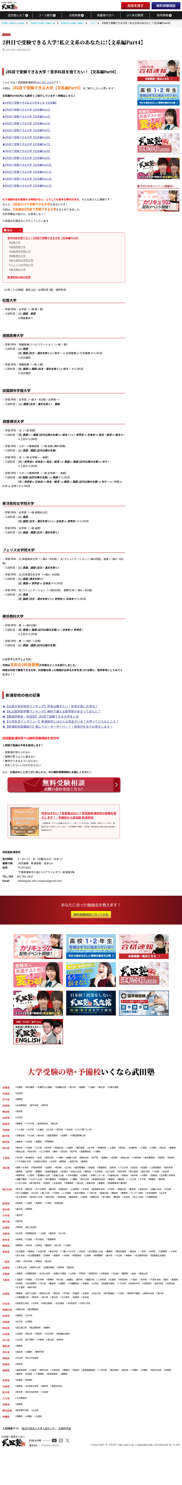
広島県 (6, 1359)
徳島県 (6, 1372)
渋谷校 (43, 1178)
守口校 (65, 1306)
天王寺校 (42, 1301)
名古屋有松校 (23, 1276)
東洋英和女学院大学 (21, 260)
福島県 (6, 1123)
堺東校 (54, 1301)
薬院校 (46, 1402)
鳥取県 (6, 1340)
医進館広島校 (69, 1359)
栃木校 (43, 1136)
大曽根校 (21, 1272)
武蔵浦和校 (115, 1153)
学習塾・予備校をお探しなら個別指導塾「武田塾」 (146, 1476)
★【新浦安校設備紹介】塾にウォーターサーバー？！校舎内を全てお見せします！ (57, 726)
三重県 (6, 1282)
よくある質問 (135, 15)
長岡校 (41, 1216)
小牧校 (33, 1272)
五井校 (79, 1163)
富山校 (20, 1223)
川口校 (41, 1148)
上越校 (30, 1216)
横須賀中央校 (108, 1197)
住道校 (123, 1301)
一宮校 (157, 1267)
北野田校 (21, 1310)
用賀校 (41, 1182)
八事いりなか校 (74, 1267)
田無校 (127, 1178)
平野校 (30, 1301)
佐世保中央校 (34, 1414)
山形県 (6, 1116)
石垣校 (41, 1446)
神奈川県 (7, 1197)
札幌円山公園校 (48, 1084)
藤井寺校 (74, 1310)
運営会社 (44, 1480)
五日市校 (53, 1359)
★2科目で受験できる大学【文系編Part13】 (27, 185)
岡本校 (48, 1320)
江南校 (120, 1272)
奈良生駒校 (51, 1327)
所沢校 (52, 1148)
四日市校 (29, 1282)
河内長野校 (52, 1306)
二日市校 (113, 1397)
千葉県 (6, 1159)
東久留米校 (104, 1186)
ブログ (6, 34)
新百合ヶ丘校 (82, 1206)
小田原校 (82, 1197)
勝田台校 (92, 1159)
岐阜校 (20, 1255)
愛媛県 (6, 1384)
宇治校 (127, 1295)
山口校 (20, 1365)
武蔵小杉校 (22, 1201)
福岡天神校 (22, 1397)
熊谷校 (20, 1148)
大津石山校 (22, 1289)
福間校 (96, 1402)
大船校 (136, 1206)
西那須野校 (57, 1136)
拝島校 (173, 1178)
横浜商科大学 (18, 269)
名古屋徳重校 (60, 1272)
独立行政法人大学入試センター (39, 1458)
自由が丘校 (96, 1174)
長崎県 (6, 1414)
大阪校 (20, 1301)
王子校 (54, 1186)
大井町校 (121, 1174)
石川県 (6, 1229)
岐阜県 (6, 1254)
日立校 (54, 1129)
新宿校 (100, 1170)
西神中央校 (164, 1316)
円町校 (90, 1295)
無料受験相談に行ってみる (91, 911)
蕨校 (81, 1153)
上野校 (67, 1178)
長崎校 (20, 1414)
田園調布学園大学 (20, 251)
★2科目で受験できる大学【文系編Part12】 (27, 179)
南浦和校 (111, 1148)
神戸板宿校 (120, 1316)
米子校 (30, 1340)
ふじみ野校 (70, 1153)
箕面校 (28, 1306)
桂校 (147, 1295)
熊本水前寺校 (34, 1421)
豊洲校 (76, 1186)
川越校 (76, 1148)
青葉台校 (134, 1197)
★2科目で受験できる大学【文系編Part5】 (26, 130)
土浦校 (43, 1129)
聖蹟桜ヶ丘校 (82, 1178)
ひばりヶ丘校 (91, 1182)
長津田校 (111, 1206)
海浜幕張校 (165, 1159)
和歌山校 (21, 1333)
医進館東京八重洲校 (38, 1191)
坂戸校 (102, 1153)
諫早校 (48, 1414)
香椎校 (72, 1397)
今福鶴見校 (100, 1306)
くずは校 (153, 1306)
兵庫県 (6, 1316)
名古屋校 (21, 1267)
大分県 (6, 1427)
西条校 (41, 1359)
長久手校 (45, 1272)
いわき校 (32, 1123)
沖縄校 (30, 1446)
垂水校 (70, 1320)
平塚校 (93, 1197)
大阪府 (6, 1301)
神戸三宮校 (33, 1316)
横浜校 (30, 1197)
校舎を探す (135, 5)
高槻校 (76, 1301)
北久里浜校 (66, 1206)
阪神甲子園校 (147, 1316)
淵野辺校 (148, 1206)
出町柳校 (115, 1295)
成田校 (125, 1159)
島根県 (6, 1346)
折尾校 (57, 1402)
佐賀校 (20, 1408)
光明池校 (47, 1310)
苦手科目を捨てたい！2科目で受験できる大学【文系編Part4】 (43, 238)
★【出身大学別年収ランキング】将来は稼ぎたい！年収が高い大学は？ (50, 706)
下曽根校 (69, 1402)
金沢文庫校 (114, 1201)
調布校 (109, 1174)
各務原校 (56, 1255)
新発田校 (64, 1216)
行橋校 (159, 1397)
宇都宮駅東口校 (85, 1136)
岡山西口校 (22, 1352)
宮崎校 (20, 1433)
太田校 (30, 1142)
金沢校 (20, 1229)
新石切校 (34, 1310)
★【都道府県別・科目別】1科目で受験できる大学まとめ (40, 716)
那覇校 (20, 1446)
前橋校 (41, 1142)
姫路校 (20, 1316)
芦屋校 (83, 1316)
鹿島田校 (124, 1206)
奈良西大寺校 (23, 1327)
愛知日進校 (134, 1267)
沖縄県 (6, 1446)
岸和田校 (135, 1301)
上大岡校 (99, 1201)
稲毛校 (30, 1163)
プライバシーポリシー (64, 1480)
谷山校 (38, 1440)
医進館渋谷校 (161, 1182)
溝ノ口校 (75, 1201)
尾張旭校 (108, 1272)
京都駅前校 (33, 1295)
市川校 (20, 1159)
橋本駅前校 (35, 1333)
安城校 (75, 1272)
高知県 (6, 1391)
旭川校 (79, 1084)
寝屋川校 (98, 1301)
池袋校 (53, 1170)
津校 (18, 1282)
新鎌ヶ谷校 (78, 1159)
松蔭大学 (15, 242)
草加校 (134, 1148)
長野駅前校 (33, 1248)
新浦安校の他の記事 (18, 277)
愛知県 (6, 1267)
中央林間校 (39, 1206)
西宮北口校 (49, 1316)
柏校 (42, 1159)
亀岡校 (138, 1295)
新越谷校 (64, 1148)
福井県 (6, 1235)
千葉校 (65, 1159)
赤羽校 (83, 1174)
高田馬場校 (88, 1170)
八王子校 (136, 1170)
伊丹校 (72, 1316)
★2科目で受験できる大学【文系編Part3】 (26, 123)
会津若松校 (46, 1123)
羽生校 (91, 1153)
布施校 (112, 1306)
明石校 (62, 1316)
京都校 (20, 1295)
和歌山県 (7, 1333)
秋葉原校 (122, 1182)
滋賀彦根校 (53, 1289)
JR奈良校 (79, 1327)
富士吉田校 (33, 1242)
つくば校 (21, 1129)
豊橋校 (121, 1267)
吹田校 (39, 1306)
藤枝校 (52, 1261)
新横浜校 (69, 1197)
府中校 (20, 1182)
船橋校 (115, 1159)
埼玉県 (6, 1148)
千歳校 (101, 1084)
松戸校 (104, 1159)
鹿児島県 (7, 1440)
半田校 (168, 1267)
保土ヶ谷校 (33, 1210)
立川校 (74, 1170)
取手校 (64, 1129)
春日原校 (126, 1397)
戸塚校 (87, 1201)
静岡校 (20, 1261)
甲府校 (20, 1242)
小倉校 (35, 1397)
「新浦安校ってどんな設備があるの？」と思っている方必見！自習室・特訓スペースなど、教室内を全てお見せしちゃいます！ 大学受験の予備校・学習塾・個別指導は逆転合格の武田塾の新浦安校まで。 (79, 825)
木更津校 (151, 1159)
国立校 (154, 1186)
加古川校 (106, 1316)
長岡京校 (102, 1295)
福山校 (30, 1359)
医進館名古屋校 (42, 1276)
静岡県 (6, 1261)
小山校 (33, 1136)
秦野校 (163, 1201)
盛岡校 (20, 1097)
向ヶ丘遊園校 (50, 1201)
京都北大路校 (65, 1295)
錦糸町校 (21, 1174)
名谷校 (104, 1320)
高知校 (20, 1391)
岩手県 (6, 1097)
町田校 (63, 1170)
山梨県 (6, 1242)
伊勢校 (41, 1282)
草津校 (66, 1289)
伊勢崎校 (53, 1142)
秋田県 (6, 1110)
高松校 (20, 1378)
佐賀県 (6, 1408)
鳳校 (18, 1306)
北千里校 (61, 1310)
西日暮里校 (108, 1182)
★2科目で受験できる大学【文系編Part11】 (27, 172)
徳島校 (20, 1372)
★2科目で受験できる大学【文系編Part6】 (26, 137)
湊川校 (20, 1320)
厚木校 (20, 1197)
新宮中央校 (22, 1402)
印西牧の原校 (65, 1163)
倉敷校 (51, 1352)
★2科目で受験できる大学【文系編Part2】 (26, 116)
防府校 (65, 1365)
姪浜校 (138, 1397)
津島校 (165, 1272)
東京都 (6, 1169)
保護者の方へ (105, 15)
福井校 (20, 1235)
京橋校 (86, 1306)
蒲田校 (30, 1186)
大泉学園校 (114, 1178)
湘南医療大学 (18, 247)
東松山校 (42, 1153)
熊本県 (6, 1421)
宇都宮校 (21, 1136)
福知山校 (158, 1295)
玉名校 (48, 1421)
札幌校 (20, 1084)
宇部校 (43, 1365)
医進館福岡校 (97, 1397)
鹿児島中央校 (23, 1440)
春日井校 (58, 1267)
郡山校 (59, 1123)
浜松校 (30, 1261)
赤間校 (35, 1402)
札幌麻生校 (67, 1084)
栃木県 (6, 1135)
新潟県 (6, 1216)
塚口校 (59, 1320)
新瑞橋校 (132, 1272)
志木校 (99, 1148)
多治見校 (42, 1255)
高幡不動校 (75, 1182)
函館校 (90, 1084)
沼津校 (41, 1261)
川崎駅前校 (48, 1210)
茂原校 (20, 1163)
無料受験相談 (166, 5)
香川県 (6, 1378)
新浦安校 (32, 1159)
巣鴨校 (54, 1174)
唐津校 (30, 1408)
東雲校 (20, 1191)
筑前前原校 (83, 1402)
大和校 (122, 1197)
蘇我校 (114, 1163)
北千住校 (134, 1174)
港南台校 (158, 1197)
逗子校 (52, 1206)
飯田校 (57, 1248)
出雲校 (30, 1346)
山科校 (79, 1295)
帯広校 (112, 1084)
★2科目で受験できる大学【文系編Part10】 (27, 165)
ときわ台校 (89, 1186)
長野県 (6, 1248)
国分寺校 (21, 1178)
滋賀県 (6, 1288)
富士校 (62, 1261)
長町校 (48, 1104)
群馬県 (6, 1142)
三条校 (52, 1216)
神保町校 (56, 1178)
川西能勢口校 (34, 1320)
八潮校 (128, 1153)
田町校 (124, 1170)
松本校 (20, 1248)
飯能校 (30, 1153)
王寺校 (38, 1327)
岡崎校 (33, 1267)
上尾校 (123, 1148)
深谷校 (20, 1153)
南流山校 (137, 1159)
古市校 (123, 1306)
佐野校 (70, 1136)
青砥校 (20, 1186)
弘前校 (20, 1091)
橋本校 (146, 1197)
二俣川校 (128, 1201)
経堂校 (117, 1186)
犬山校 (154, 1272)
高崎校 (20, 1142)
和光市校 (56, 1153)
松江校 (20, 1346)
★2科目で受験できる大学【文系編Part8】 (26, 151)
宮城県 (6, 1103)
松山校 (20, 1385)
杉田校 (20, 1210)
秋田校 (20, 1110)
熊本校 (20, 1421)
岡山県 (6, 1352)
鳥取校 (20, 1340)
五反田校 (129, 1186)
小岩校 (33, 1178)
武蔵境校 (142, 1186)
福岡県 (6, 1397)
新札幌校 (32, 1084)
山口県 (6, 1365)
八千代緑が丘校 (46, 1163)
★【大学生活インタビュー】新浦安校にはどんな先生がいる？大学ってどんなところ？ (60, 721)
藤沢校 (57, 1197)
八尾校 (147, 1301)
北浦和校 (146, 1148)
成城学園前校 (69, 1174)
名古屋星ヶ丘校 (105, 1267)
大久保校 (82, 1320)
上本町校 (111, 1301)
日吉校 (35, 1201)
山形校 (20, 1116)
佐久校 (67, 1248)
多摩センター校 (142, 1178)
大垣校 (30, 1255)
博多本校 (47, 1397)
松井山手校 (49, 1295)
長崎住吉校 (62, 1414)
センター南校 (23, 1206)
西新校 (83, 1397)
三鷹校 (134, 1182)
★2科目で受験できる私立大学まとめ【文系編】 (30, 103)
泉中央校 (37, 1104)
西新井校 (166, 1186)
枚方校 (65, 1301)
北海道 (6, 1084)
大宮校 (30, 1148)
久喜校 (158, 1148)
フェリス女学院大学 (21, 265)
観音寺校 (42, 1378)
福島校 (20, 1123)
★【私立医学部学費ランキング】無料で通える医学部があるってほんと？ (51, 711)
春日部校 (88, 1148)
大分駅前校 (22, 1427)
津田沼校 (53, 1159)
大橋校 (149, 1397)
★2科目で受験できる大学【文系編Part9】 (26, 158)
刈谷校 (90, 1267)
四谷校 (148, 1170)
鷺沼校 (172, 1206)
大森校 (30, 1182)
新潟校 (20, 1216)
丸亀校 (30, 1378)
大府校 (96, 1272)
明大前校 (161, 1174)
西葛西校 (113, 1170)
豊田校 (147, 1267)
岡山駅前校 (38, 1352)
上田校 (46, 1248)
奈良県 (6, 1327)
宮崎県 (6, 1433)
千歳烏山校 (160, 1178)
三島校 (73, 1261)
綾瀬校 (65, 1186)
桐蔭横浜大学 (18, 256)
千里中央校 (171, 1301)
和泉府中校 (167, 1306)
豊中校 (86, 1301)
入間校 (168, 1148)
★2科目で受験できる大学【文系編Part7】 (26, 144)
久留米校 (61, 1397)
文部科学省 (64, 1458)
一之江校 (42, 1186)
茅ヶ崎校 (161, 1206)
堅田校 (77, 1289)
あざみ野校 (44, 1197)
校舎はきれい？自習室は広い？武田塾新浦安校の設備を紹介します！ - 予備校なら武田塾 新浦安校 (78, 814)
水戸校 (32, 1129)
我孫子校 (102, 1163)
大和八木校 (93, 1327)
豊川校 (144, 1272)
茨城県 (6, 1129)
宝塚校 (94, 1316)
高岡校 (30, 1223)
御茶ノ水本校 (23, 1170)
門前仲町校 (40, 1170)
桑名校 (52, 1282)
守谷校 (75, 1129)
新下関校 (32, 1365)
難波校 (76, 1306)
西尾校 (85, 1272)
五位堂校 (65, 1327)
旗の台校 (146, 1182)
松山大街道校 (34, 1385)
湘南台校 (141, 1201)
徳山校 (54, 1365)
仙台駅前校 (22, 1104)
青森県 (6, 1091)
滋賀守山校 (38, 1289)
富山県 (6, 1223)
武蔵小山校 (98, 1178)
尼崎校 (94, 1320)
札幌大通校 (125, 1084)
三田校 (133, 1316)
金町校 (43, 1174)
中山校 (64, 1201)
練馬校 (33, 1174)
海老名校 (98, 1206)
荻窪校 (159, 1170)
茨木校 (158, 1301)
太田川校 (45, 1267)
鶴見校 (153, 1201)
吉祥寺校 (148, 1174)
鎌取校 (90, 1163)
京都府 (6, 1295)
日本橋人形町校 (56, 1182)
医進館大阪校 (138, 1306)
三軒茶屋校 (172, 1170)
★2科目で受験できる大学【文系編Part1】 (26, 109)
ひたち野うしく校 (92, 1129)
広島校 (20, 1359)
